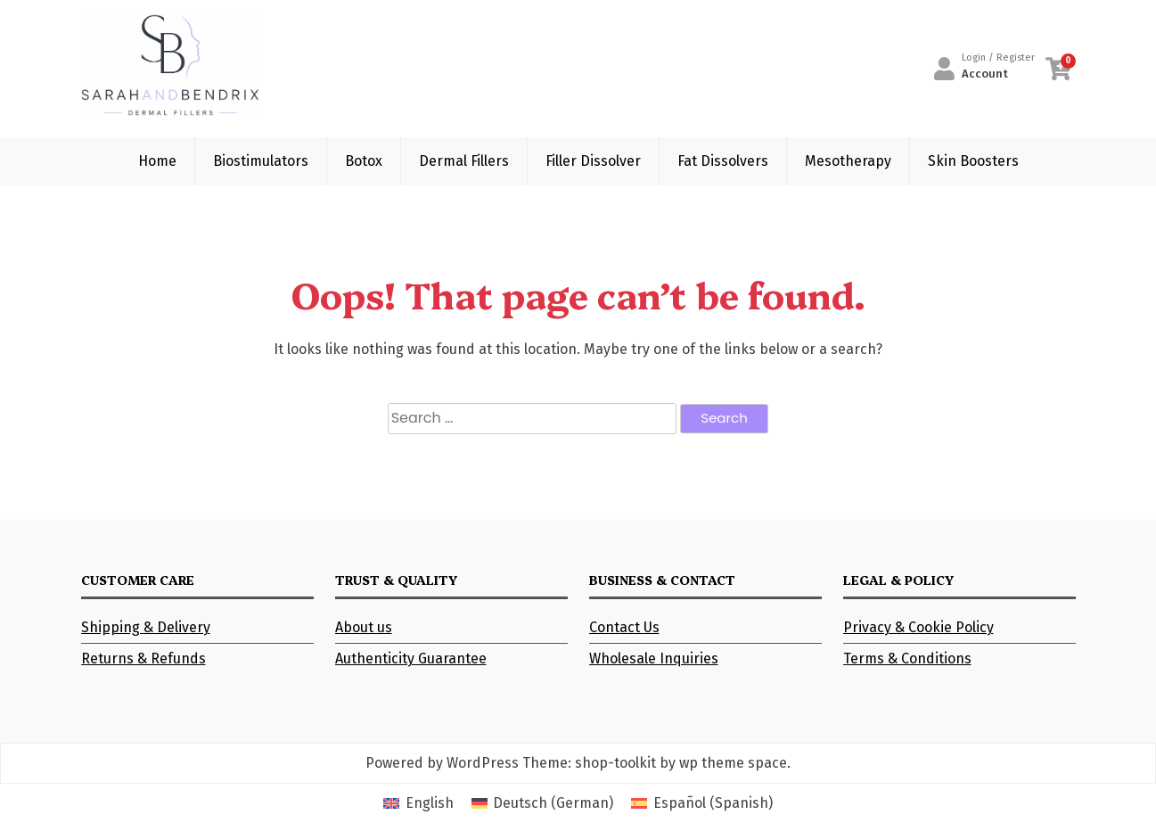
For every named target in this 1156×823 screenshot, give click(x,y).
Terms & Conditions (907, 658)
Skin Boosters (973, 160)
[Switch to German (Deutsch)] (542, 803)
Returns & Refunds (143, 658)
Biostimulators (260, 160)
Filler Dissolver (593, 160)
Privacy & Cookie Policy (918, 627)
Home (157, 160)
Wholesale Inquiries (653, 658)
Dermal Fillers (464, 160)
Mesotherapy (848, 160)
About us (363, 627)
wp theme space (733, 762)
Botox (363, 160)
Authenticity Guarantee (411, 658)
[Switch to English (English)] (418, 803)
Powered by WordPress (442, 762)
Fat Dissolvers (722, 160)
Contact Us (624, 627)
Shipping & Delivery (145, 627)
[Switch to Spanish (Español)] (701, 803)
